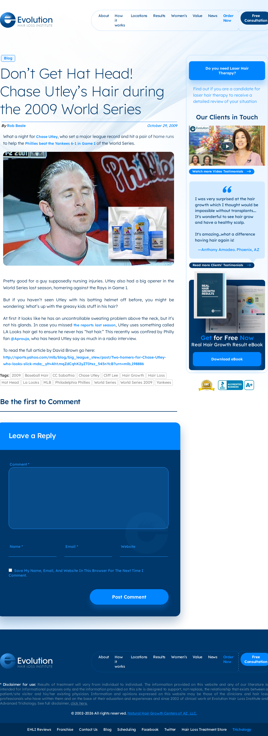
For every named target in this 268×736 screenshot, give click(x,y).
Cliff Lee (111, 375)
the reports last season (95, 325)
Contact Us (88, 729)
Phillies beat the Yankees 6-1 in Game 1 (60, 143)
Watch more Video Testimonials (221, 171)
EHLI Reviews (39, 729)
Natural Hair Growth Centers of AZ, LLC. (162, 713)
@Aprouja (20, 338)
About (103, 15)
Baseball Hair (36, 375)
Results (159, 15)
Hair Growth (133, 375)
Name (16, 546)
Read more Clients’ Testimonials (222, 265)
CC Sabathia (64, 375)
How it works (120, 20)
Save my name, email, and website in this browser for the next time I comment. (76, 573)
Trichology (241, 729)
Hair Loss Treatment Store (204, 729)
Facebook (150, 729)
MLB (47, 382)
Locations (139, 15)
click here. (79, 703)
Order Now (228, 18)
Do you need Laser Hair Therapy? (227, 70)
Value (197, 15)
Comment (19, 464)
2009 (16, 375)
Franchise (65, 729)
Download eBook (227, 359)
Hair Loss (156, 375)
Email (71, 546)
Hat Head (10, 382)
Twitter (170, 729)
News (212, 15)
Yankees (164, 382)
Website (128, 546)
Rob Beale (16, 125)
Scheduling (126, 729)
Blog (8, 58)
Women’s (179, 15)
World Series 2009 (136, 382)
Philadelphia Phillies (72, 382)
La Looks (31, 382)
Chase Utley (47, 136)
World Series (105, 382)
